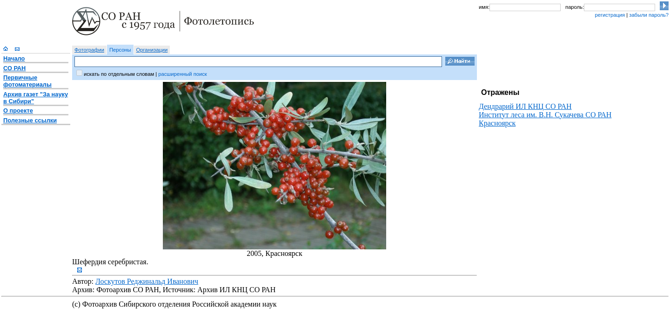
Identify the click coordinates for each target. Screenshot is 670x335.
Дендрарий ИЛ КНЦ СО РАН (525, 106)
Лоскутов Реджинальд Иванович (146, 281)
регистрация (610, 15)
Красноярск (497, 123)
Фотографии (89, 50)
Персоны (120, 50)
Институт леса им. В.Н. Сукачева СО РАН (545, 115)
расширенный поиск (182, 74)
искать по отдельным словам (119, 74)
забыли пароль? (649, 15)
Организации (152, 50)
